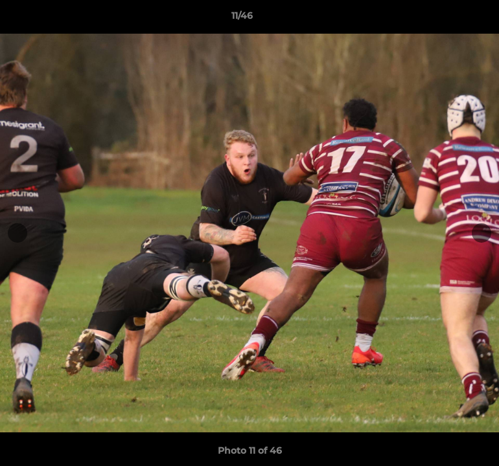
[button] (444, 19)
